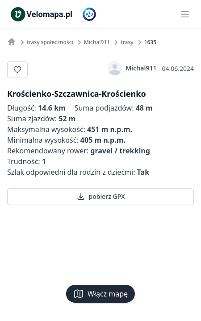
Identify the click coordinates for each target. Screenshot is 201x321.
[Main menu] (185, 14)
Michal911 (132, 68)
